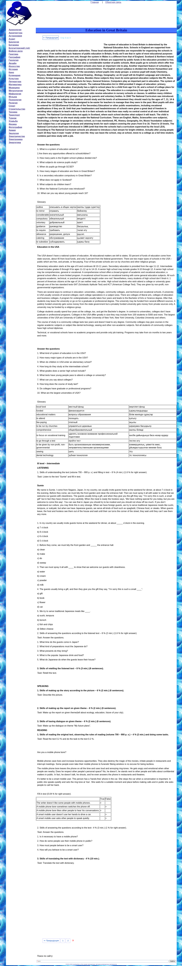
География (14, 57)
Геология (13, 60)
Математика (15, 84)
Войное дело (16, 51)
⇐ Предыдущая (50, 37)
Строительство (17, 109)
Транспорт (14, 115)
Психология (15, 100)
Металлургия (16, 90)
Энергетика (15, 142)
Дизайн (12, 63)
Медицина (14, 88)
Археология (15, 30)
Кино (11, 72)
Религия (13, 103)
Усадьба (13, 121)
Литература (15, 81)
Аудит (12, 39)
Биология (14, 42)
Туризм (12, 118)
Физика (13, 124)
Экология (14, 133)
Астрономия (15, 36)
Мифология (15, 94)
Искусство (14, 66)
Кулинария (14, 75)
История (13, 69)
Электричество (17, 136)
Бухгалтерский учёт (19, 48)
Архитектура (15, 33)
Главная (95, 2)
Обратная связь (113, 2)
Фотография (15, 127)
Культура (14, 78)
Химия (12, 130)
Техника (13, 112)
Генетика (13, 54)
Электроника (16, 139)
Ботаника (14, 45)
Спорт (12, 106)
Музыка (13, 97)
